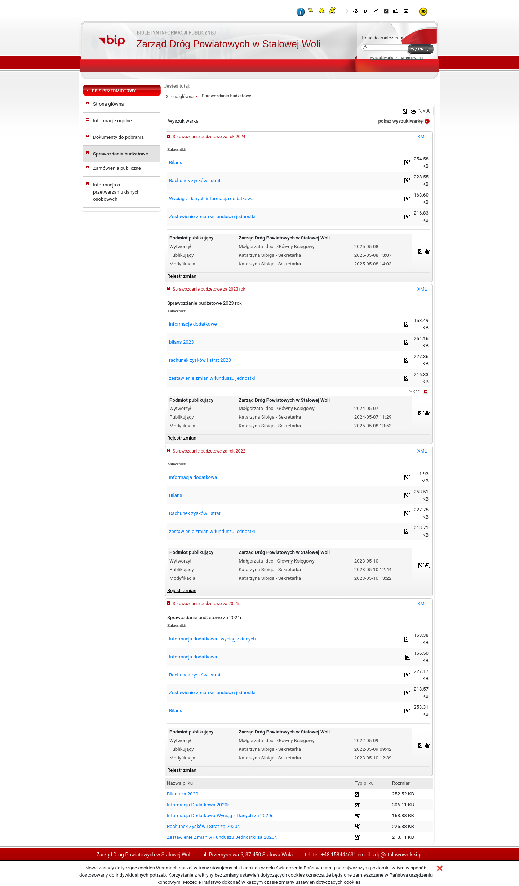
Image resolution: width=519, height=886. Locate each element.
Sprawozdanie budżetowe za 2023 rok (209, 289)
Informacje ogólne (112, 120)
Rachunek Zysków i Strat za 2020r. (203, 826)
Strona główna (108, 104)
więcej (415, 391)
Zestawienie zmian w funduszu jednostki (212, 216)
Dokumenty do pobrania (118, 137)
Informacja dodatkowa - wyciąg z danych (212, 639)
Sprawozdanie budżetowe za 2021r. (206, 603)
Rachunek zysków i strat (195, 180)
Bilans (175, 162)
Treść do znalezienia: (382, 37)
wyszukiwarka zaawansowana (396, 58)
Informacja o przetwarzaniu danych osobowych (116, 192)
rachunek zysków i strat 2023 (200, 360)
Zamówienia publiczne (117, 168)
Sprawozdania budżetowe (120, 154)
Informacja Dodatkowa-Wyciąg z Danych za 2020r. (220, 815)
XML (422, 136)
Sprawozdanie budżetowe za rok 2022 (209, 451)
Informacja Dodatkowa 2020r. (198, 804)
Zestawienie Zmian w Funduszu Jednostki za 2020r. (222, 837)
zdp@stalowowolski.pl (397, 855)
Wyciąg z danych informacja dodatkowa (211, 198)
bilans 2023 (181, 342)
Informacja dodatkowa (193, 477)
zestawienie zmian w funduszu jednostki (212, 378)
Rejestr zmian (181, 276)
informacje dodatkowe (193, 324)
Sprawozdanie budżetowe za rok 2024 (209, 136)
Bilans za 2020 (182, 794)
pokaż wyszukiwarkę (400, 121)
